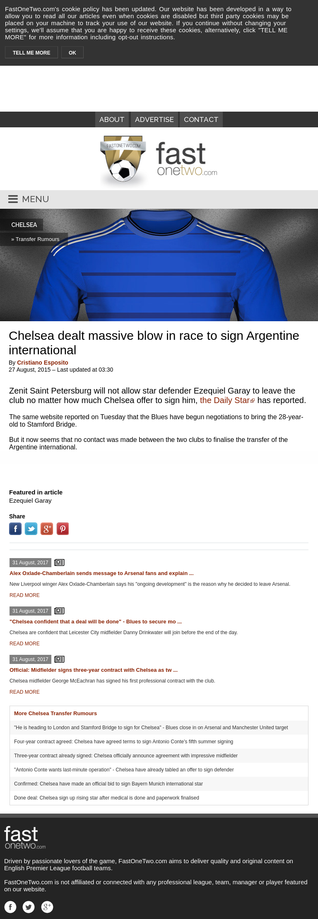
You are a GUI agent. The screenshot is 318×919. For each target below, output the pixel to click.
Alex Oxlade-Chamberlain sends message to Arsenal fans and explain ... (102, 573)
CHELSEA (24, 225)
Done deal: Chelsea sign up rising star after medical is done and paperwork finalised (106, 798)
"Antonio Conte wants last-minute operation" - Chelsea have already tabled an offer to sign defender (124, 770)
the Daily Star (225, 400)
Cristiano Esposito (42, 362)
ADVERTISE (154, 119)
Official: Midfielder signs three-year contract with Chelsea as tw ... (94, 670)
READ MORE (25, 595)
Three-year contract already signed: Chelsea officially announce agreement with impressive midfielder (126, 756)
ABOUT (112, 119)
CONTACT (201, 119)
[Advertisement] (159, 468)
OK (72, 53)
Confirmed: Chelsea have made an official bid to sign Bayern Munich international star (108, 784)
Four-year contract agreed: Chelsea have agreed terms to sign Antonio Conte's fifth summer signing (123, 742)
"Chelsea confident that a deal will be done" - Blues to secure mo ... (96, 621)
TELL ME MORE (31, 53)
